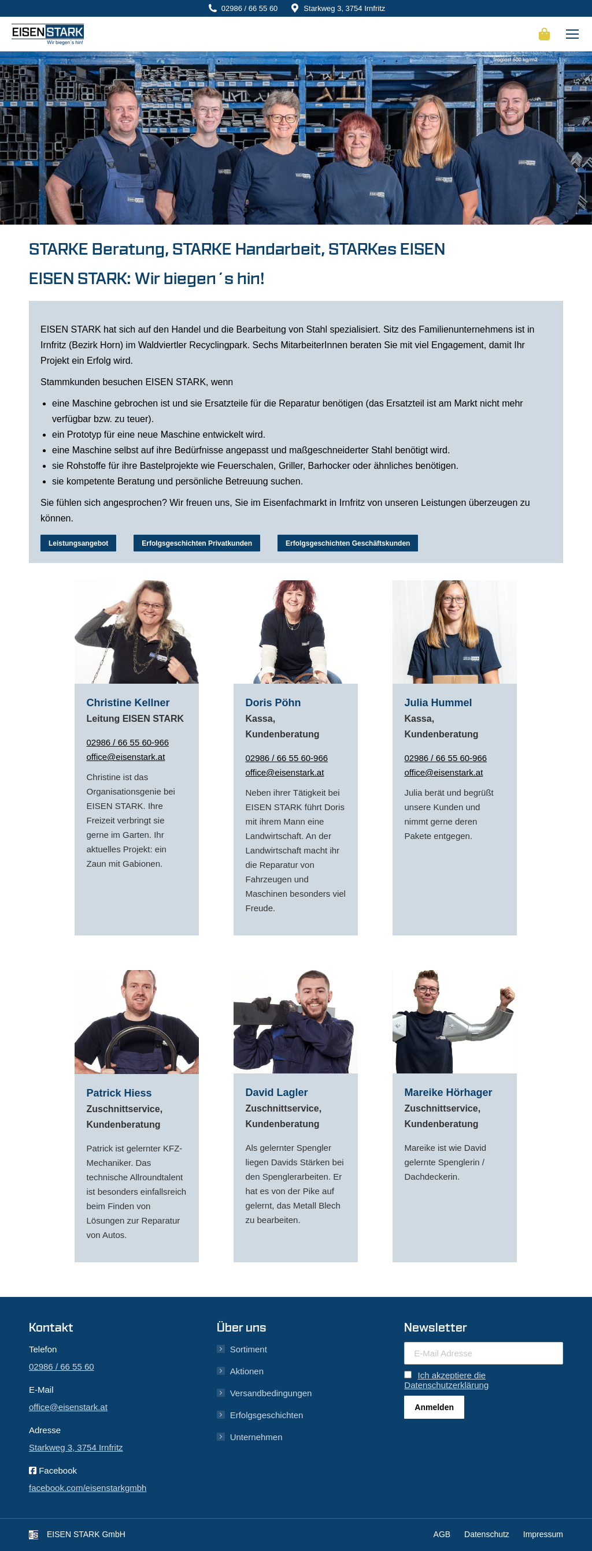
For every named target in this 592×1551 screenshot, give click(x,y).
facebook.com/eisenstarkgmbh (87, 1488)
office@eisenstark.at (125, 757)
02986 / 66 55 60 (249, 8)
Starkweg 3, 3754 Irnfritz (344, 8)
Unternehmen (256, 1437)
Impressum (543, 1534)
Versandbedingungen (271, 1393)
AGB (442, 1534)
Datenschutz (486, 1534)
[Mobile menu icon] (572, 34)
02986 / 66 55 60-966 (127, 742)
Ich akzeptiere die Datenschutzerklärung (446, 1380)
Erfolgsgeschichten (267, 1415)
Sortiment (248, 1349)
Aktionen (247, 1371)
